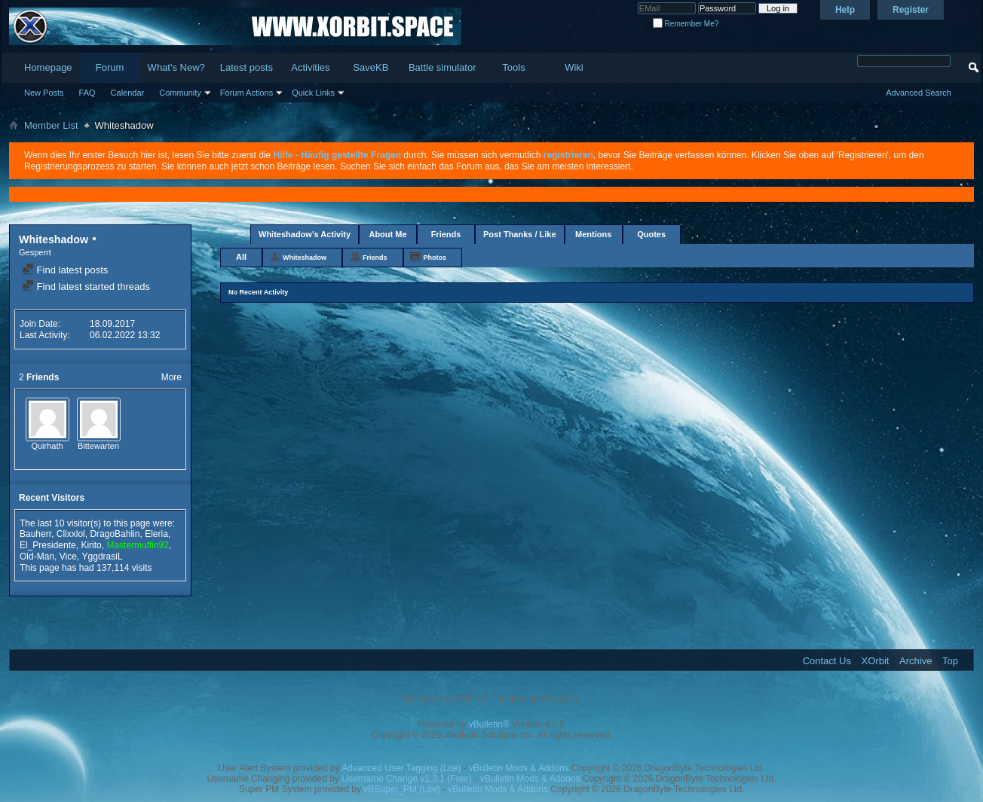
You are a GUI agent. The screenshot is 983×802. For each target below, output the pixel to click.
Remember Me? (685, 24)
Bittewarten (98, 445)
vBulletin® (489, 724)
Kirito (91, 545)
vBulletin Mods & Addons (519, 768)
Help (845, 10)
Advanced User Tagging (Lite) (401, 768)
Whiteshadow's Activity (305, 234)
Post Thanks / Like (519, 234)
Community (180, 92)
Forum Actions (246, 92)
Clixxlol (71, 534)
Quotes (651, 234)
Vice (68, 556)
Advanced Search (918, 92)
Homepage (48, 67)
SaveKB (370, 67)
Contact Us (827, 660)
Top (950, 660)
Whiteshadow (304, 257)
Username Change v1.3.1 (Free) (406, 778)
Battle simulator (442, 67)
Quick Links (313, 92)
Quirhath (47, 445)
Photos (435, 257)
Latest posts (246, 67)
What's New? (176, 67)
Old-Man (37, 556)
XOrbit (876, 660)
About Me (387, 234)
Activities (310, 67)
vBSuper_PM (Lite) (401, 789)
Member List (51, 125)
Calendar (128, 92)
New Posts (44, 92)
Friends (446, 234)
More (171, 377)
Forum (110, 67)
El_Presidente (48, 545)
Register (911, 10)
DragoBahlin (114, 534)
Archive (915, 660)
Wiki (574, 67)
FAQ (87, 92)
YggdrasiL (102, 556)
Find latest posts (65, 270)
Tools (513, 67)
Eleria (156, 534)
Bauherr (35, 534)
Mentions (593, 234)
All (241, 256)
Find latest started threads (86, 286)
